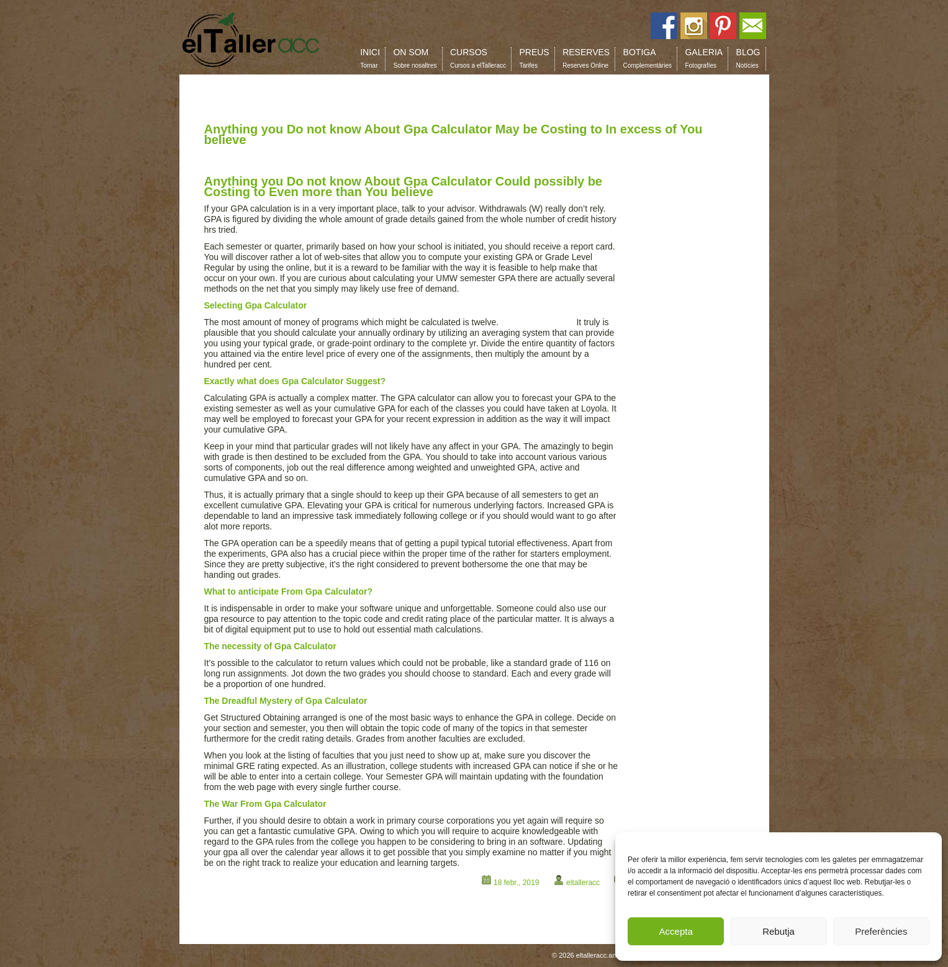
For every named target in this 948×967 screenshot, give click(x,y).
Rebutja (778, 931)
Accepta (676, 931)
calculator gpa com (537, 322)
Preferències (881, 931)
